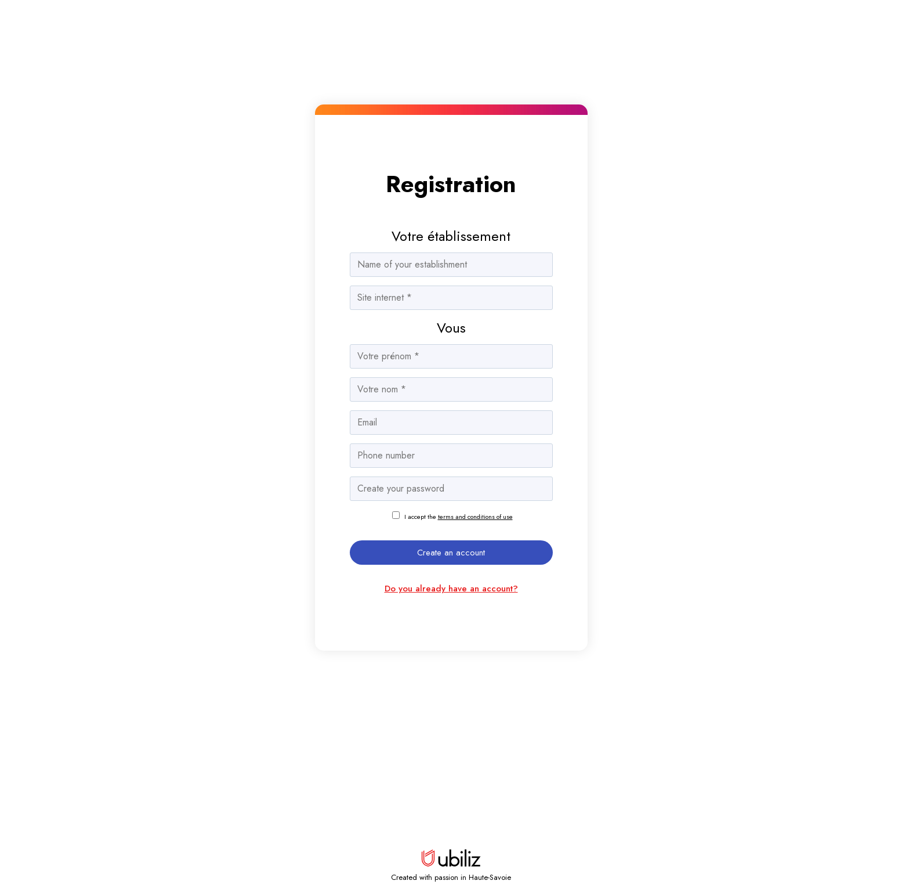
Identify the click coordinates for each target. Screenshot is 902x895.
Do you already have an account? (451, 588)
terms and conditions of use (475, 516)
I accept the (458, 516)
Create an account (451, 552)
